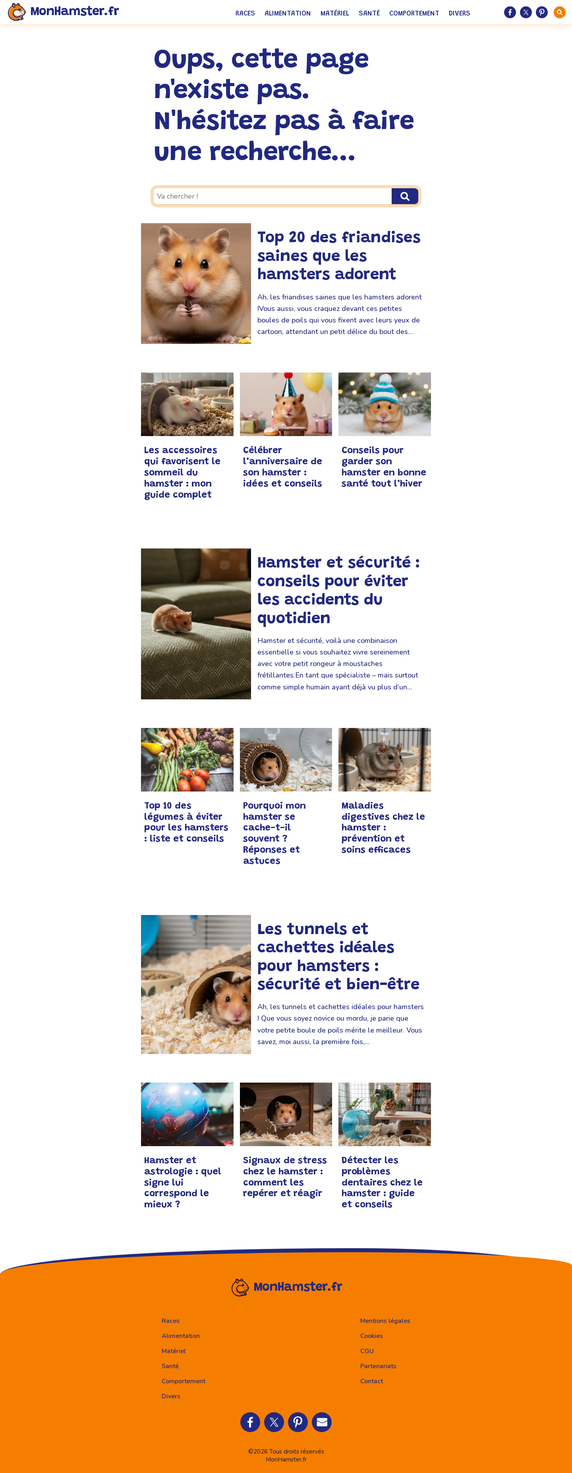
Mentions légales (385, 1321)
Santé (369, 13)
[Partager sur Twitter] (526, 12)
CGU (367, 1351)
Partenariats (378, 1366)
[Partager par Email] (322, 1422)
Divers (459, 13)
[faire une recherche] (560, 12)
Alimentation (288, 13)
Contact (371, 1381)
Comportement (414, 13)
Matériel (335, 13)
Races (245, 13)
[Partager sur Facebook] (510, 12)
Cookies (371, 1336)
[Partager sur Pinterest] (542, 12)
